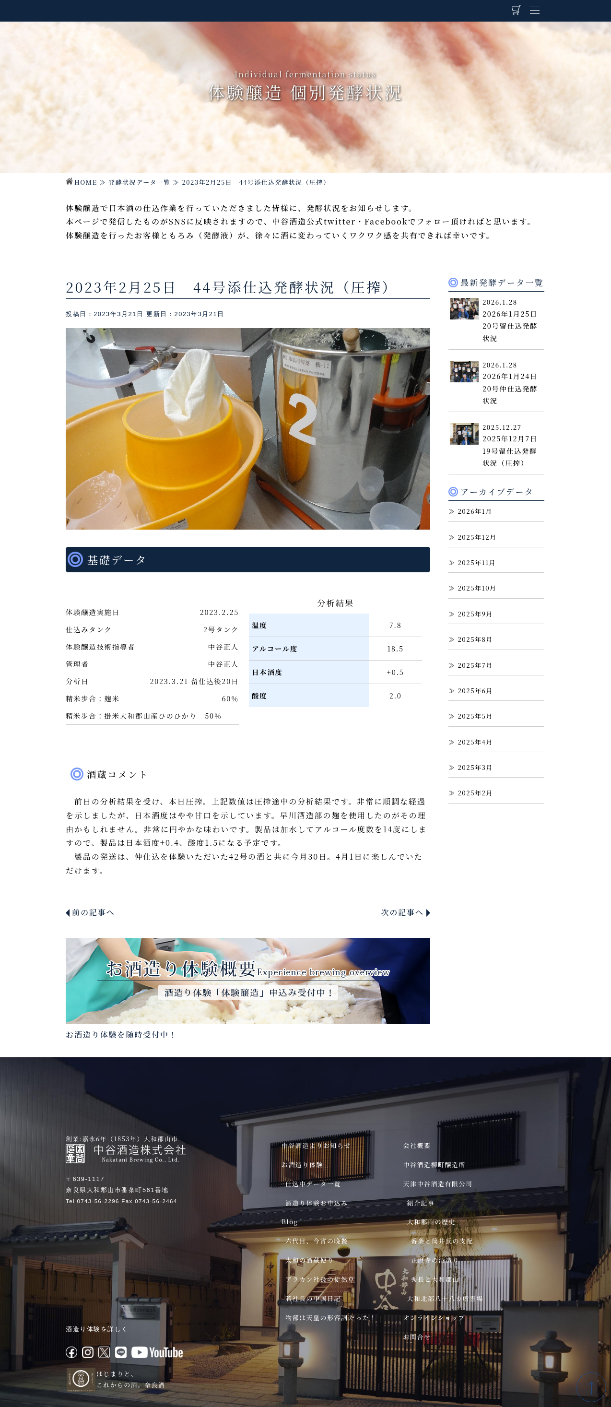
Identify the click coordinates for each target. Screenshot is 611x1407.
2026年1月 (475, 511)
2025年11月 (477, 562)
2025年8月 (475, 639)
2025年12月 (477, 537)
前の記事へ (93, 912)
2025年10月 (477, 587)
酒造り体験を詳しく (97, 1329)
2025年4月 (475, 741)
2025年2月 (475, 792)
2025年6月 (475, 690)
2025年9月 (475, 613)
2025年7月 (475, 665)
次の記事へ (402, 912)
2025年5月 (475, 716)
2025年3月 (475, 767)
